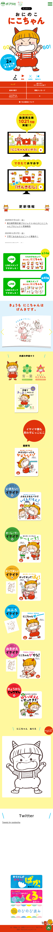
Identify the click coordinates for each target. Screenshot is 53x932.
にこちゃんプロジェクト (13, 96)
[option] (26, 44)
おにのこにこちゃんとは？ (40, 84)
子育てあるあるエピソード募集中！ (23, 236)
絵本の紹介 (13, 90)
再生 (23, 77)
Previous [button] (2, 331)
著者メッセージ (40, 90)
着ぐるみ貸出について (26, 102)
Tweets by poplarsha (11, 822)
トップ (13, 84)
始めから (38, 77)
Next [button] (50, 331)
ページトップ (49, 928)
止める (30, 77)
